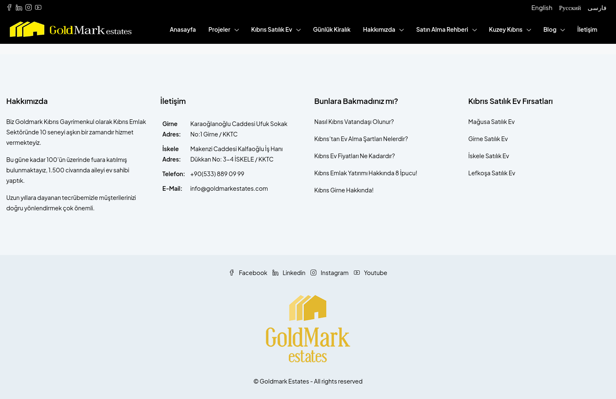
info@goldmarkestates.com (229, 188)
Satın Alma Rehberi (442, 29)
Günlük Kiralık (332, 29)
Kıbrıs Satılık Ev (271, 29)
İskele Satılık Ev (488, 155)
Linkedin (289, 272)
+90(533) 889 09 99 (217, 173)
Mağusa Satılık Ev (491, 121)
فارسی (597, 7)
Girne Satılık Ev (488, 138)
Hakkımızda (379, 29)
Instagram (330, 272)
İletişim (587, 29)
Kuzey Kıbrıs (506, 29)
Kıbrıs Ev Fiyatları (336, 155)
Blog (549, 29)
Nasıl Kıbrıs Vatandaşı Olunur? (354, 121)
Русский (570, 7)
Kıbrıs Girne (329, 190)
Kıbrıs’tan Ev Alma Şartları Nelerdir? (361, 138)
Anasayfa (183, 29)
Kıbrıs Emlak (330, 173)
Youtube (370, 272)
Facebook (248, 272)
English (541, 7)
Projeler (219, 29)
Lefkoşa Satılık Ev (491, 173)
